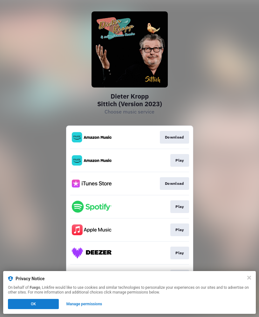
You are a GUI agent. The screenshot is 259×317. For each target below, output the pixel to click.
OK (33, 304)
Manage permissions (84, 304)
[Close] (249, 278)
